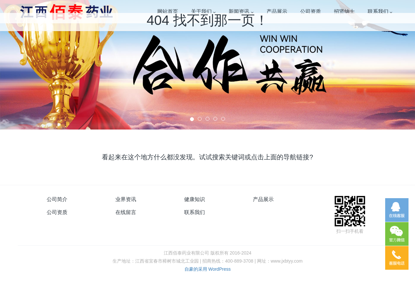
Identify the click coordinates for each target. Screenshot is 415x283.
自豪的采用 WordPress (207, 269)
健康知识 (194, 199)
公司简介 (57, 199)
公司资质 (57, 212)
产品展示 (263, 199)
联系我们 (194, 212)
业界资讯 (125, 199)
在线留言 (125, 212)
